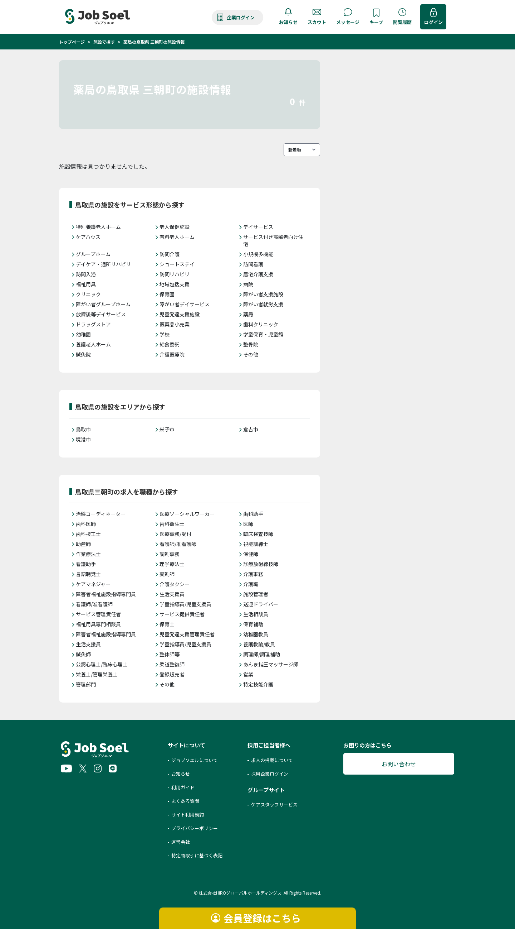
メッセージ (347, 22)
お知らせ (288, 22)
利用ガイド (183, 787)
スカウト (317, 22)
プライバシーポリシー (194, 828)
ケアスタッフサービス (274, 804)
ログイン (433, 22)
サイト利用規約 (187, 814)
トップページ (72, 42)
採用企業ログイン (269, 773)
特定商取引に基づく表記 (196, 855)
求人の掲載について (272, 760)
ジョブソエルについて (194, 760)
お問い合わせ (399, 764)
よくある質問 (185, 801)
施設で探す (104, 42)
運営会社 (180, 841)
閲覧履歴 (402, 22)
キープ (376, 22)
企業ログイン (241, 17)
